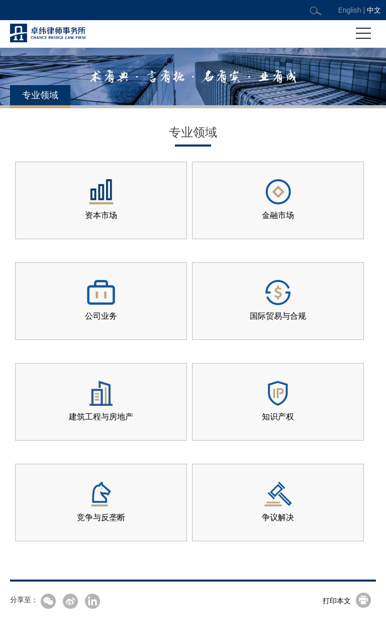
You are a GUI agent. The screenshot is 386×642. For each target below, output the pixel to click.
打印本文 (337, 601)
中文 (374, 10)
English (349, 10)
